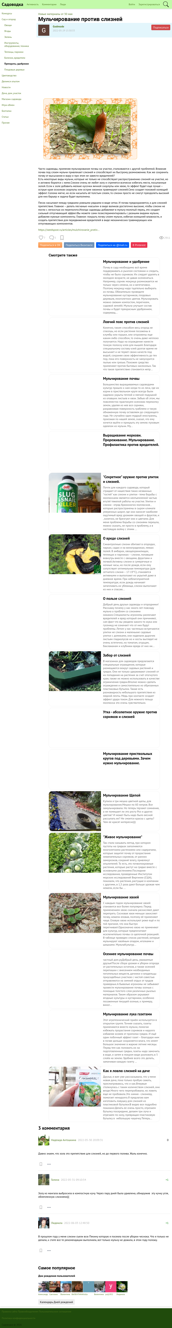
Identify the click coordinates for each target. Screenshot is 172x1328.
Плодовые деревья (14, 69)
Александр (43, 1288)
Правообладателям (28, 1311)
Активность (33, 4)
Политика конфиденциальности (18, 1318)
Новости (6, 87)
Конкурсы (7, 13)
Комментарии (49, 4)
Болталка (6, 110)
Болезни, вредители (14, 57)
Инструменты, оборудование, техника (16, 44)
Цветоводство (9, 75)
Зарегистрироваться (149, 4)
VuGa (88, 1288)
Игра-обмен (8, 105)
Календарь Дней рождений (56, 1302)
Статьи (5, 116)
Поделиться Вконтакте (79, 245)
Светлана (54, 1288)
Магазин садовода (11, 99)
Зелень (8, 37)
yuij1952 (110, 1288)
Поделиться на (112, 245)
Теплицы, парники (13, 51)
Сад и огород (9, 19)
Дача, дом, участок (11, 93)
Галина (55, 1179)
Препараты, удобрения (16, 63)
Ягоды (7, 31)
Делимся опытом (10, 81)
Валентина (66, 1288)
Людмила (56, 1223)
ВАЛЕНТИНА (77, 1288)
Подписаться (161, 27)
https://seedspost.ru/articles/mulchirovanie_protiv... (68, 229)
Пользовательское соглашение (55, 1311)
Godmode (58, 26)
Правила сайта (9, 1311)
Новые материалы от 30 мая (55, 14)
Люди (63, 4)
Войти (132, 4)
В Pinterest (139, 245)
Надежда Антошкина (63, 1140)
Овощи (8, 25)
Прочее (6, 122)
